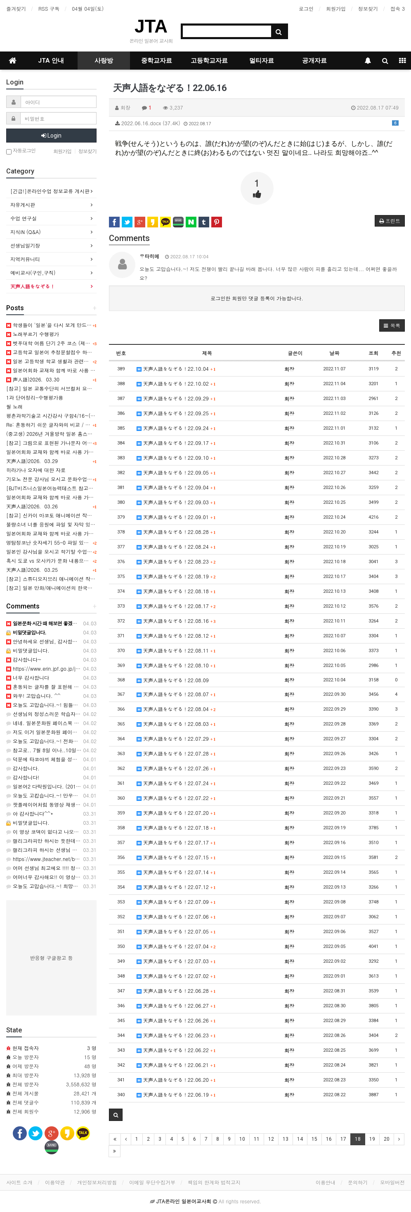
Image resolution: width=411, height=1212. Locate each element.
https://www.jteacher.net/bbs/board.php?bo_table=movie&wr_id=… (87, 858)
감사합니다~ (24, 659)
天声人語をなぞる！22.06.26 (176, 1020)
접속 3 (397, 8)
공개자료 (314, 60)
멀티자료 (261, 60)
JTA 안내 (51, 60)
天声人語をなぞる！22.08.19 (176, 576)
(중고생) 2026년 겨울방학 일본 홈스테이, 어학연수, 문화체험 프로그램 (85, 433)
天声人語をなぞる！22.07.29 (176, 738)
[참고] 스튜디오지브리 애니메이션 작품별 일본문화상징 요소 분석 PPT (85, 578)
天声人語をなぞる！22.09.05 (176, 472)
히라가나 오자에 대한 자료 (36, 469)
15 (314, 1139)
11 (257, 1139)
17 (343, 1139)
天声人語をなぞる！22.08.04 (176, 708)
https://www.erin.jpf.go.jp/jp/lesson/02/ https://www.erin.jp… (81, 668)
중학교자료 (156, 60)
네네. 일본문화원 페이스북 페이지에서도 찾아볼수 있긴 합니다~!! (83, 722)
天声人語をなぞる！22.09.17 (176, 442)
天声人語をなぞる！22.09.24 (176, 427)
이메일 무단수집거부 (152, 1182)
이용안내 (325, 1182)
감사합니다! (22, 777)
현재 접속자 (25, 1047)
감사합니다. (23, 768)
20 (387, 1139)
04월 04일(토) (88, 8)
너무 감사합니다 (27, 677)
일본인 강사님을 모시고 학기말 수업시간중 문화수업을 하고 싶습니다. (84, 551)
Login (51, 135)
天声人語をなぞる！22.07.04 (176, 946)
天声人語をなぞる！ (32, 286)
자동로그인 (20, 150)
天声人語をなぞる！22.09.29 (176, 398)
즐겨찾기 (16, 8)
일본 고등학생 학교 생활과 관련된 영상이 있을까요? (68, 361)
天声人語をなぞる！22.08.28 (176, 531)
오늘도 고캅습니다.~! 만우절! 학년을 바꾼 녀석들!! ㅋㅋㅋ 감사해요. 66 (90, 795)
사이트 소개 (19, 1182)
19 (372, 1139)
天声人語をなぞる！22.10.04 (176, 368)
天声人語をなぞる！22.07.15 (176, 857)
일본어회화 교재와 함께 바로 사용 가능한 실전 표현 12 (71, 370)
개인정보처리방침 (97, 1182)
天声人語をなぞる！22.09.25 (176, 412)
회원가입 (336, 8)
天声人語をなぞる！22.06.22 (176, 1049)
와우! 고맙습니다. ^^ (33, 695)
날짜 (334, 352)
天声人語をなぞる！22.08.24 (176, 546)
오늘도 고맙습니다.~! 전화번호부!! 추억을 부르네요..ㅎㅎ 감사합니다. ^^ (92, 740)
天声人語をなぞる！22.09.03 (176, 501)
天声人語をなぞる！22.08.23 (176, 561)
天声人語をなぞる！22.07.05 (176, 931)
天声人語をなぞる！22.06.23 (176, 1035)
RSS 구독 (48, 8)
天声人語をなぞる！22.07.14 (176, 871)
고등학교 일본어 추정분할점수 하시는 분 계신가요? (67, 352)
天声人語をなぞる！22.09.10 (176, 457)
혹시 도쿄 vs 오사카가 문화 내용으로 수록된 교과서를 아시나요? (78, 560)
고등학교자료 (209, 60)
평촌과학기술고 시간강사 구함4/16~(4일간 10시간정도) (69, 415)
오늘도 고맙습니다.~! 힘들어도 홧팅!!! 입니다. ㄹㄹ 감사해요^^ (81, 704)
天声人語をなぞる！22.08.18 (176, 590)
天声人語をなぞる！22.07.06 (176, 916)
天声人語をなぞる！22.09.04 (176, 487)
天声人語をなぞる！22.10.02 (176, 383)
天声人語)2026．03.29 (32, 460)
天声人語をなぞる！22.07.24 (176, 782)
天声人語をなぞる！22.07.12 (176, 886)
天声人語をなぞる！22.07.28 (176, 753)
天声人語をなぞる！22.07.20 (176, 812)
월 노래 (14, 406)
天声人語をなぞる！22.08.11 (176, 650)
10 (242, 1139)
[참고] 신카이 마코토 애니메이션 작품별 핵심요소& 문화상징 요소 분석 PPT (91, 515)
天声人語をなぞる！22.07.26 (176, 768)
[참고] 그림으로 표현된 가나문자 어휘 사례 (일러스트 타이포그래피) (83, 442)
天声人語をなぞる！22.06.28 (176, 990)
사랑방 (103, 60)
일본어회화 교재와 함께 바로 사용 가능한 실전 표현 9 (66, 533)
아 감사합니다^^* (29, 813)
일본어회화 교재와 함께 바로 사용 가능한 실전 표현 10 (67, 497)
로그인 (306, 8)
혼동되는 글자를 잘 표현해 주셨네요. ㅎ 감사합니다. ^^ (72, 686)
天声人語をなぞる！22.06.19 (176, 1094)
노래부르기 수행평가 (32, 333)
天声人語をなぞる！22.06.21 (176, 1064)
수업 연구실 (23, 218)
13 (285, 1139)
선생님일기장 (25, 245)
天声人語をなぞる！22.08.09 (173, 679)
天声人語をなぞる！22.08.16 (176, 620)
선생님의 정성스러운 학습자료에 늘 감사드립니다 (64, 713)
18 (358, 1139)
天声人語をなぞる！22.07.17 (176, 842)
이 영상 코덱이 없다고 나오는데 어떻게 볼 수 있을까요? (72, 831)
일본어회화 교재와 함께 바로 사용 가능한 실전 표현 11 (67, 451)
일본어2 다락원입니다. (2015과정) (48, 786)
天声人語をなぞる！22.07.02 (176, 975)
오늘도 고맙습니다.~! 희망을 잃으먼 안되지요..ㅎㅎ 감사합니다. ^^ (86, 885)
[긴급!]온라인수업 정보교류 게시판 (50, 190)
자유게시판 (22, 204)
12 (271, 1139)
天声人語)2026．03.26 (32, 506)
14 (300, 1139)
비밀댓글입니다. (28, 650)
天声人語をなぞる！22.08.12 (176, 635)
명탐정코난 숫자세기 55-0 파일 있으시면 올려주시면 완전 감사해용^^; (86, 542)
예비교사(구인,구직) (33, 272)
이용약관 (55, 1182)
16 (329, 1139)
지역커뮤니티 (25, 258)
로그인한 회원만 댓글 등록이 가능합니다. (256, 298)
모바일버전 (392, 1182)
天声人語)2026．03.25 (32, 569)
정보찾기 (368, 8)
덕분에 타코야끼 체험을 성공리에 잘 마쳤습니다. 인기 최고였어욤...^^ (89, 759)
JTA (151, 26)
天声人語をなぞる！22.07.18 (176, 827)
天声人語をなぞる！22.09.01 (176, 516)
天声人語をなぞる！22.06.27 (176, 1005)
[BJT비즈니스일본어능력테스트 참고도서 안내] (59, 487)
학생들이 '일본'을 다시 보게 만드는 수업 (54, 324)
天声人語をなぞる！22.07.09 (176, 901)
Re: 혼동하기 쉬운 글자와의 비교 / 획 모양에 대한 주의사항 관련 (78, 424)
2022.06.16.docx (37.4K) (257, 122)
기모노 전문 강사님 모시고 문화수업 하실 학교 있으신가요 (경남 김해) (84, 478)
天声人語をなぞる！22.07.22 (176, 797)
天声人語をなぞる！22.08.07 (176, 693)
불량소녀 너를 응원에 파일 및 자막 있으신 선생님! (62, 524)
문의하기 (358, 1182)
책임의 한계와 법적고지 (214, 1182)
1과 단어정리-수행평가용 (34, 397)
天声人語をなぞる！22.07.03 (176, 960)
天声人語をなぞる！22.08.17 (176, 605)
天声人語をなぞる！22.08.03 (176, 723)
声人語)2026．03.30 (32, 379)
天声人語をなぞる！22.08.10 (176, 665)
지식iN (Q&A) (25, 231)
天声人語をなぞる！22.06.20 (176, 1079)
